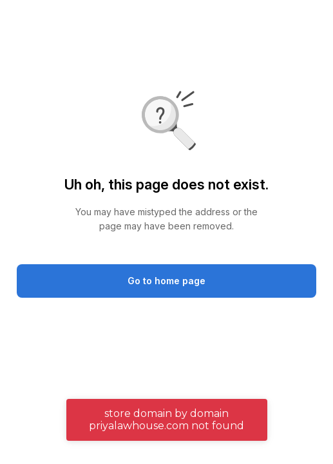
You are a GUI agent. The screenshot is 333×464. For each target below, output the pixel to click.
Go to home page (166, 280)
